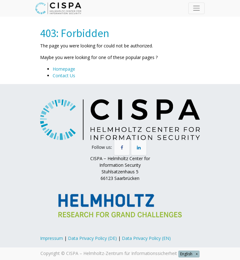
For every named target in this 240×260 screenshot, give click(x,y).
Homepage (64, 69)
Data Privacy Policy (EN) (146, 238)
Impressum (51, 238)
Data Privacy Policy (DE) (92, 238)
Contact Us (64, 76)
